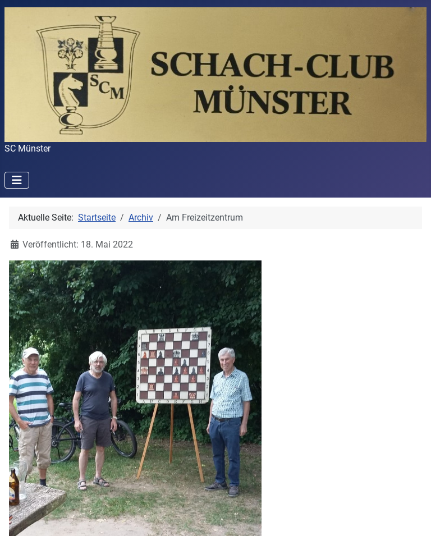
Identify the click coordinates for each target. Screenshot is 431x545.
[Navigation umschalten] (16, 180)
